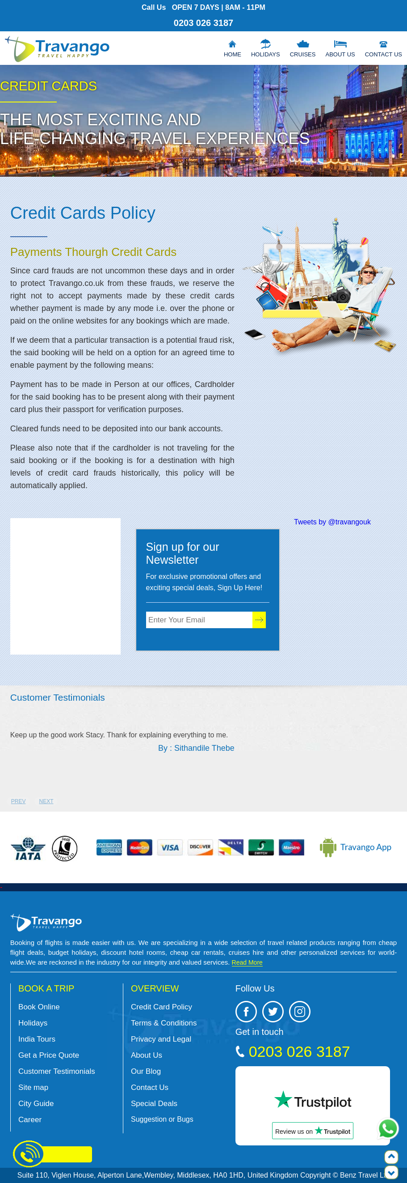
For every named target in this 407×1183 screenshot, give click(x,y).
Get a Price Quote (48, 1055)
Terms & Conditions (164, 1023)
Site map (33, 1087)
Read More (247, 962)
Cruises (303, 54)
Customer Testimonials (56, 1071)
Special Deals (154, 1103)
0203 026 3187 (203, 23)
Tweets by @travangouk (332, 522)
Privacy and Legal (161, 1039)
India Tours (36, 1039)
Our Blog (146, 1071)
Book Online (39, 1007)
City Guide (36, 1103)
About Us (340, 54)
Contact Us (383, 54)
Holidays (265, 54)
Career (30, 1119)
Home (232, 54)
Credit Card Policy (161, 1007)
